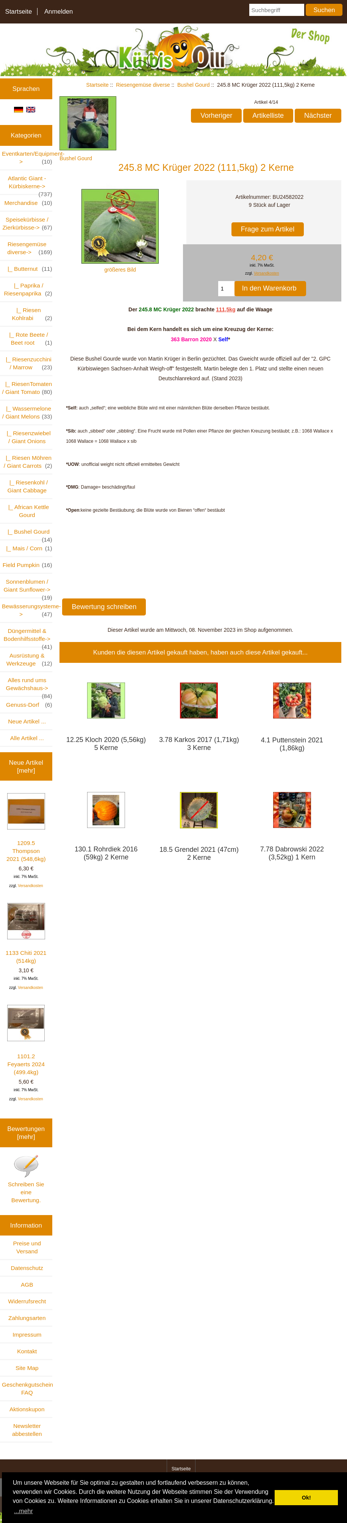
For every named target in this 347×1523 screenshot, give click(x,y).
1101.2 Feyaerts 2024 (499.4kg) (26, 1040)
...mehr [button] (23, 1511)
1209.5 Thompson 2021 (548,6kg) (26, 827)
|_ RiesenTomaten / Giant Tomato (27, 388)
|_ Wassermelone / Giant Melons (27, 412)
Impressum (27, 1334)
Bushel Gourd (193, 85)
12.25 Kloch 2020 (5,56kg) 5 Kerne (106, 743)
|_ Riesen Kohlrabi (32, 314)
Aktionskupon (26, 1409)
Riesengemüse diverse (143, 85)
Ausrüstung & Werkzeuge (29, 659)
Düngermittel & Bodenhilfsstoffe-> (28, 637)
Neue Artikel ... (27, 721)
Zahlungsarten (26, 1318)
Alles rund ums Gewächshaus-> (29, 686)
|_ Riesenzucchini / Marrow (27, 363)
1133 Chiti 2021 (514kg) (26, 933)
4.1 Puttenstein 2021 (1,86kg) (292, 744)
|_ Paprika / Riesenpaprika (28, 289)
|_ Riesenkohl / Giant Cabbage (27, 486)
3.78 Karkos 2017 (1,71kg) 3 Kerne (199, 743)
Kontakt (27, 1351)
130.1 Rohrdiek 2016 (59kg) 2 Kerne (106, 853)
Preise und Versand (27, 1247)
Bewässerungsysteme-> (27, 610)
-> (29, 248)
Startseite (18, 11)
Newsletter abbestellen (27, 1430)
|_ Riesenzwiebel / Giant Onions (27, 437)
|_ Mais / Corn (27, 548)
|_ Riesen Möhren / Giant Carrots (27, 462)
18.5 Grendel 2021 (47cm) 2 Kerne (199, 853)
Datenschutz (27, 1268)
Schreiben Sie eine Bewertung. (26, 1178)
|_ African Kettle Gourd (27, 511)
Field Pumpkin (27, 565)
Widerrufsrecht (27, 1301)
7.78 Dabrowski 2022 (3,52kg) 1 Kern (292, 853)
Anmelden (58, 11)
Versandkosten (30, 886)
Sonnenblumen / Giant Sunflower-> (27, 587)
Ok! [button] (306, 1498)
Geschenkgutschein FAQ (27, 1388)
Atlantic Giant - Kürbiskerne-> (30, 184)
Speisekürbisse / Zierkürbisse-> (27, 223)
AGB (27, 1284)
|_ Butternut (28, 269)
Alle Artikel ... (27, 738)
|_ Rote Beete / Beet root (29, 339)
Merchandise (28, 203)
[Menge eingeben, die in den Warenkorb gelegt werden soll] (226, 288)
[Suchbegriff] (276, 10)
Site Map (27, 1368)
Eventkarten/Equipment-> (27, 158)
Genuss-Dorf (29, 705)
